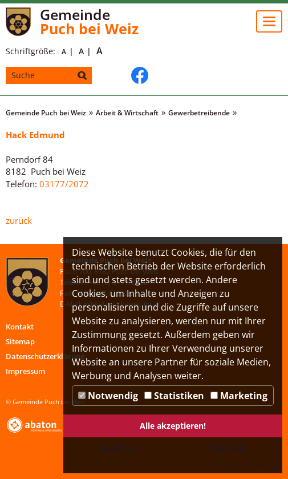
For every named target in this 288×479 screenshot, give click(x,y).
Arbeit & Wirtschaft (127, 113)
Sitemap (20, 341)
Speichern (118, 447)
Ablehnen (227, 447)
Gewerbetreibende (199, 113)
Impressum (25, 371)
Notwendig (108, 395)
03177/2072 (64, 184)
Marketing (238, 395)
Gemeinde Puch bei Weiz (46, 113)
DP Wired (264, 466)
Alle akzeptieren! (173, 425)
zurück (19, 220)
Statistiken (174, 395)
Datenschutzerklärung (45, 356)
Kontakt (20, 326)
